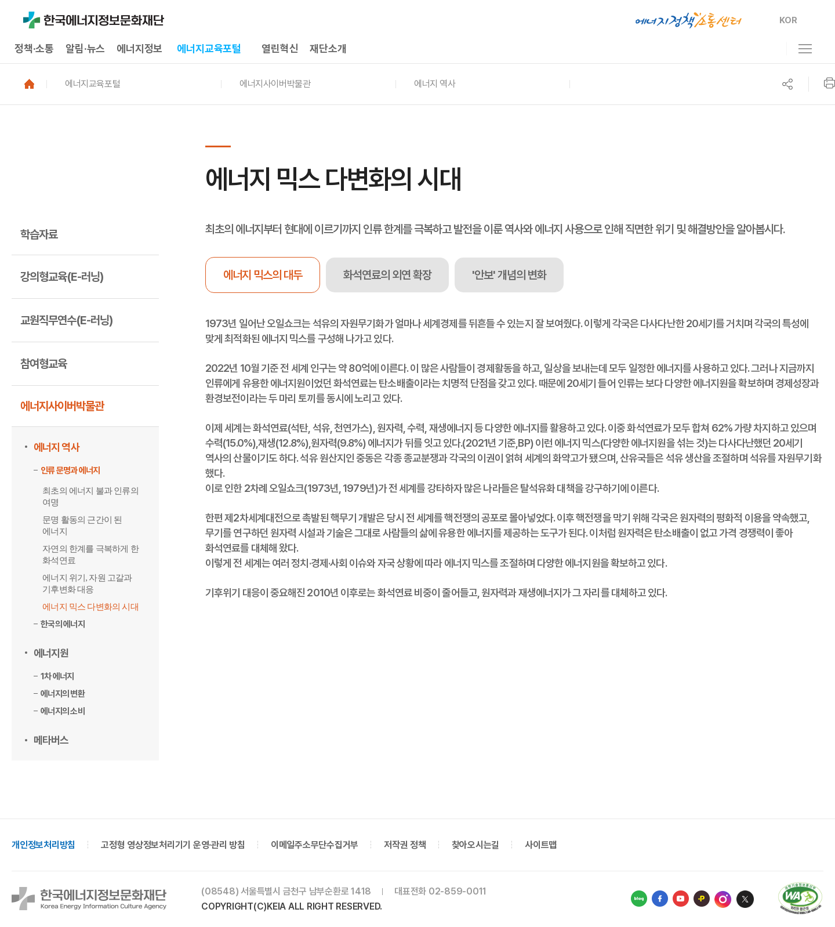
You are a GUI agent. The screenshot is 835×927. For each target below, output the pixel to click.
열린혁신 (280, 48)
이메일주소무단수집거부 (314, 844)
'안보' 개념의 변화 (509, 275)
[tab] (387, 275)
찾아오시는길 (476, 844)
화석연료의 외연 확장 (387, 275)
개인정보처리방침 (43, 844)
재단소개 (328, 48)
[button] (133, 84)
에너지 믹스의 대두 (262, 275)
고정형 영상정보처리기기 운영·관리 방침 (173, 844)
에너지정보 (139, 48)
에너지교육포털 (209, 48)
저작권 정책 (405, 844)
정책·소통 (34, 48)
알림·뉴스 (85, 48)
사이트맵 (541, 844)
